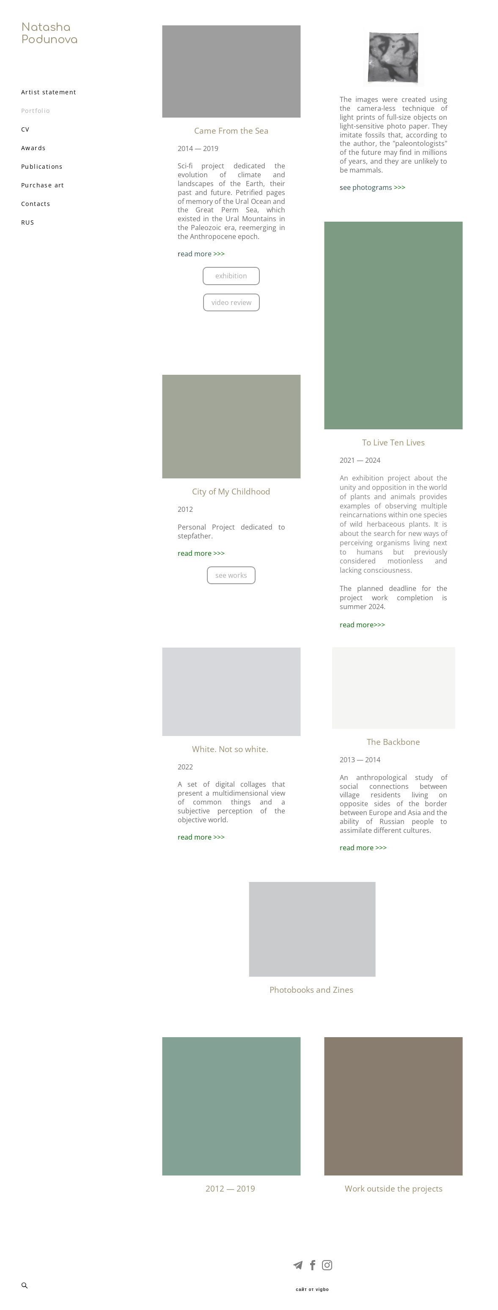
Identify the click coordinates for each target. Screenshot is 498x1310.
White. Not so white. (231, 749)
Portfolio (35, 110)
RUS (27, 222)
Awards (33, 148)
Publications (42, 166)
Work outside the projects (394, 1188)
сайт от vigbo (312, 1290)
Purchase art (42, 185)
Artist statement (48, 92)
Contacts (35, 203)
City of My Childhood (231, 491)
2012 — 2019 (231, 1188)
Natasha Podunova (49, 33)
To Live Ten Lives (393, 442)
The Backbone (393, 741)
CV (25, 129)
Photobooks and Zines (312, 989)
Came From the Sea (231, 130)
